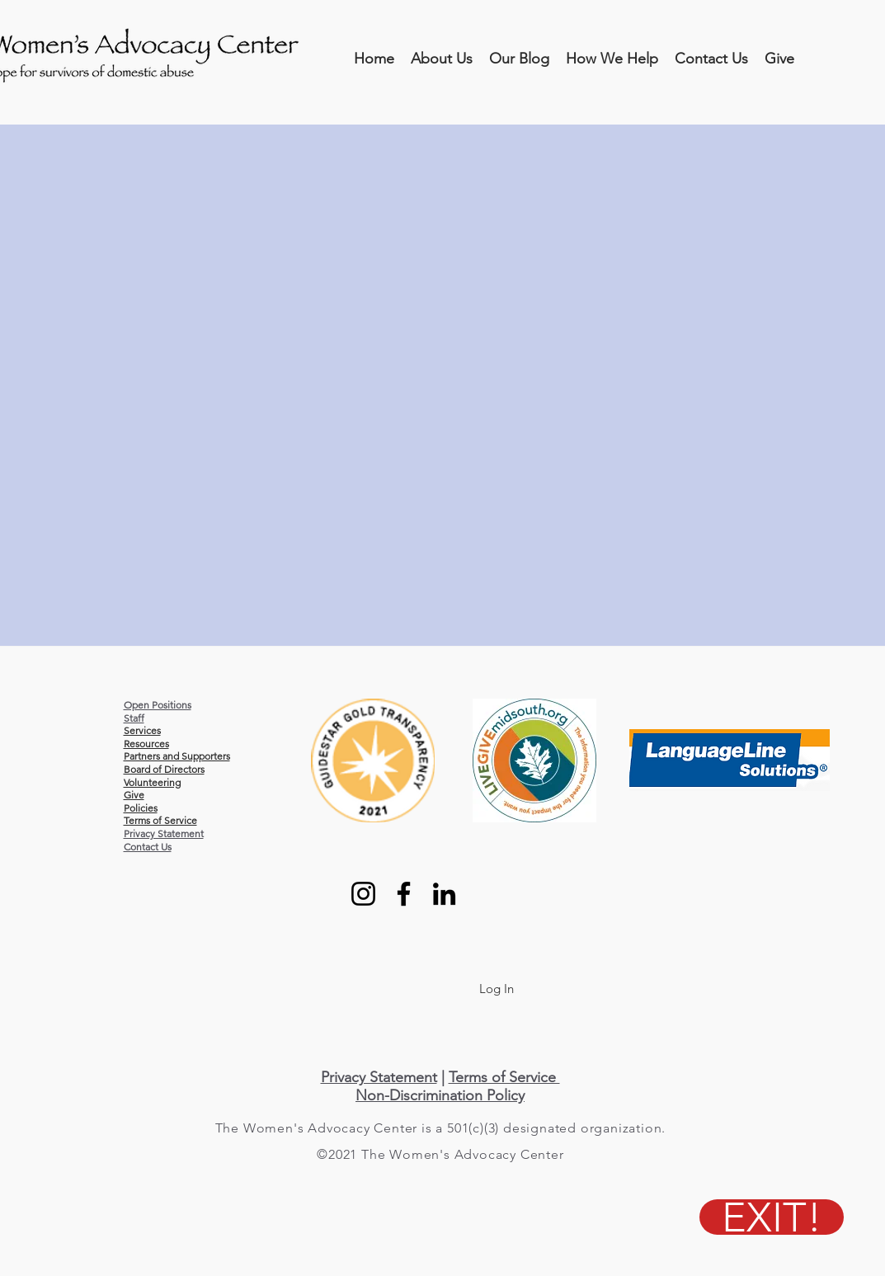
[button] (441, 59)
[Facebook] (404, 894)
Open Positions (157, 705)
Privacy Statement (164, 833)
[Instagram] (363, 894)
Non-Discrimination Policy (440, 1095)
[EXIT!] (771, 1217)
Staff (134, 718)
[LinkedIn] (444, 894)
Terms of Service (504, 1077)
